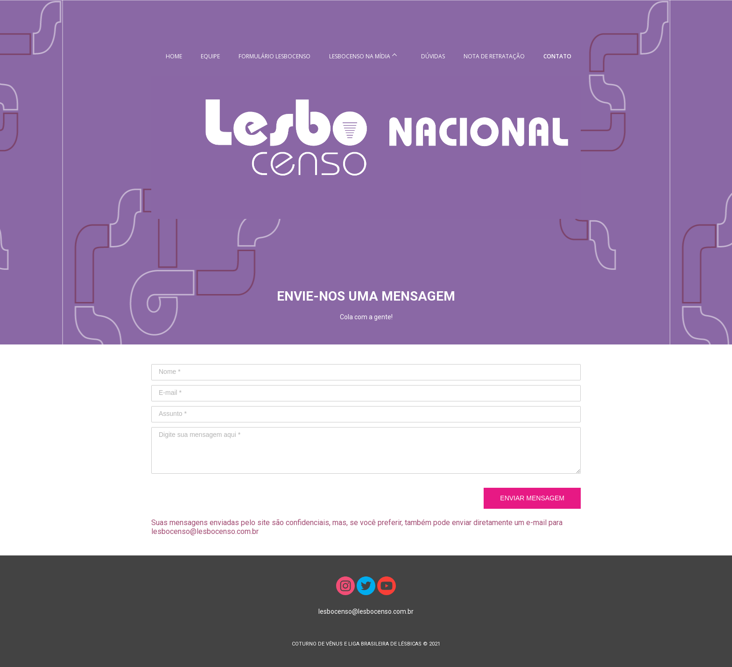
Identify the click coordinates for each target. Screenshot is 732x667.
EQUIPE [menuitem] (210, 56)
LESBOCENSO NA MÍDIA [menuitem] (359, 56)
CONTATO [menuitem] (557, 56)
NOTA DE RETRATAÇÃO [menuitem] (494, 56)
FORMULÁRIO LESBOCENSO (274, 56)
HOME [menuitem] (174, 56)
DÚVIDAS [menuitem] (433, 56)
